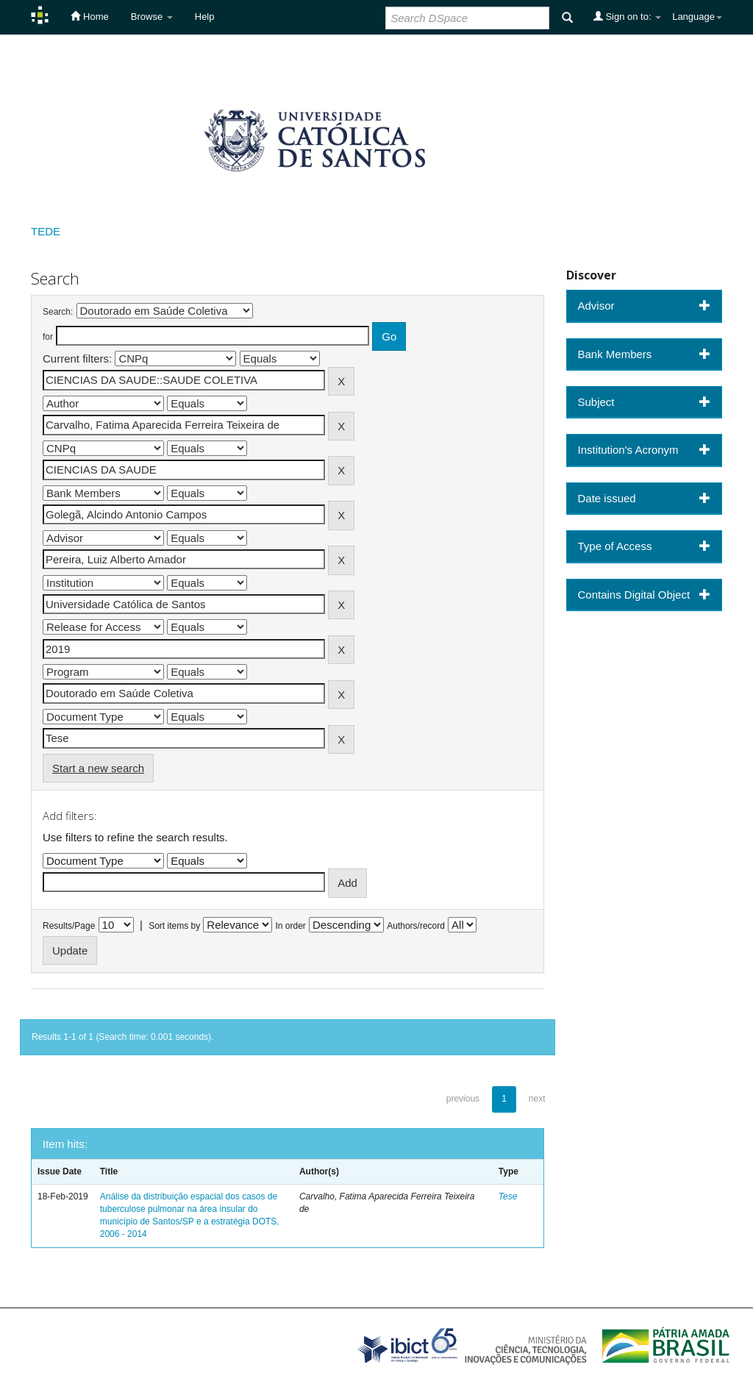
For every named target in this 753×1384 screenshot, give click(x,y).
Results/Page (69, 926)
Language (697, 16)
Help (205, 16)
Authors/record (416, 926)
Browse (152, 16)
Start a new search (98, 768)
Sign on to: (627, 16)
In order (291, 926)
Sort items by (174, 926)
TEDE (45, 231)
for (48, 337)
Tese (508, 1196)
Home (89, 16)
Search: (58, 312)
